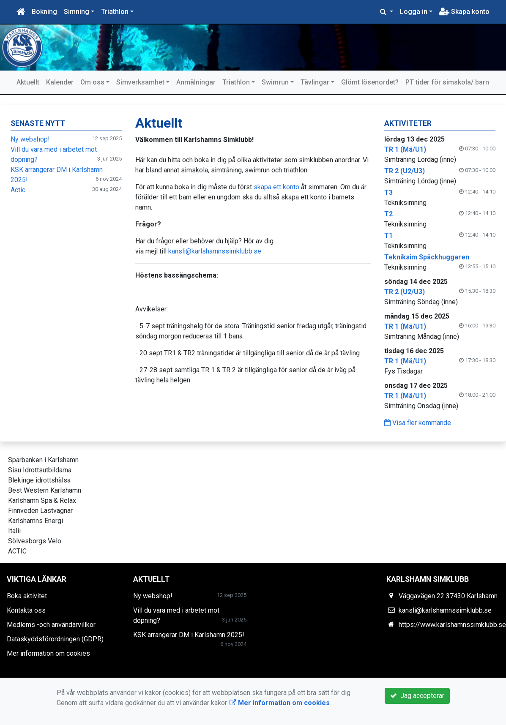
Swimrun (275, 82)
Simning (76, 12)
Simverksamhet (140, 82)
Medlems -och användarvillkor (51, 625)
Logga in (413, 12)
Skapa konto (464, 12)
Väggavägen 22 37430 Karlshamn (448, 596)
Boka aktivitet (27, 596)
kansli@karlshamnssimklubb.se (214, 251)
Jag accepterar (417, 696)
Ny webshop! (30, 139)
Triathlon (115, 12)
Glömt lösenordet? (370, 82)
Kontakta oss (26, 610)
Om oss (92, 82)
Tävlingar (315, 82)
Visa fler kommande (417, 423)
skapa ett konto (276, 187)
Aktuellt (27, 82)
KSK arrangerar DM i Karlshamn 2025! (188, 635)
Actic (18, 190)
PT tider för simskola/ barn (447, 82)
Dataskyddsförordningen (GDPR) (55, 639)
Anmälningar (196, 82)
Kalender (60, 82)
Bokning (44, 12)
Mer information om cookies (48, 653)
